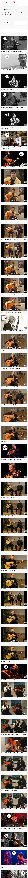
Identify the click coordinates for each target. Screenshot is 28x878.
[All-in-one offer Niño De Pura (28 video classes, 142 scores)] (14, 829)
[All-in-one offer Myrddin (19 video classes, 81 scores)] (14, 848)
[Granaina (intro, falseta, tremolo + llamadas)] (14, 368)
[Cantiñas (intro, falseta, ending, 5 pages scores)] (14, 203)
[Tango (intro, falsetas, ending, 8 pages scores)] (14, 257)
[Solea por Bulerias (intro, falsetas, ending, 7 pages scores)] (14, 239)
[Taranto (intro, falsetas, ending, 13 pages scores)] (14, 294)
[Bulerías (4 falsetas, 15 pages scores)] (14, 184)
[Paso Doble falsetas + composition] (14, 515)
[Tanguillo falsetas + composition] (14, 497)
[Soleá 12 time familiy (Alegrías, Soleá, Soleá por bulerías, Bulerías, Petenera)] (14, 127)
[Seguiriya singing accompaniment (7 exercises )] (14, 716)
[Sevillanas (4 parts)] (14, 772)
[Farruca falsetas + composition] (14, 570)
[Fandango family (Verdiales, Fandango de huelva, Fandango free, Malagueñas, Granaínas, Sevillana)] (14, 108)
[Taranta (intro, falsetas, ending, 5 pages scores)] (14, 312)
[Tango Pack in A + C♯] (14, 423)
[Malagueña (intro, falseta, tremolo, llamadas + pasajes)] (14, 350)
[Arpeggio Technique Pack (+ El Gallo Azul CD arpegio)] (14, 625)
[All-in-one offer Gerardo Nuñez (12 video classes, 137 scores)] (14, 460)
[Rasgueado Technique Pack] (14, 661)
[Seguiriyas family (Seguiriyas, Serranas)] (14, 89)
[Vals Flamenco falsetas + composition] (14, 534)
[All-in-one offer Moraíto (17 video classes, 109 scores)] (14, 679)
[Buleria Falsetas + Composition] (14, 606)
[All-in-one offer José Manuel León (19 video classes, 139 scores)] (14, 866)
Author (2, 28)
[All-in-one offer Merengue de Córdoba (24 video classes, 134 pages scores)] (14, 147)
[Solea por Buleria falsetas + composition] (14, 552)
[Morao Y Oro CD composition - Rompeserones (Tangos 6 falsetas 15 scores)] (14, 809)
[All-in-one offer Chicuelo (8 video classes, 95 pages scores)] (14, 166)
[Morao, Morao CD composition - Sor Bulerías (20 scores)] (14, 734)
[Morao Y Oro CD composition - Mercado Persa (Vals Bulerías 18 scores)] (14, 753)
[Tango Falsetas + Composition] (14, 588)
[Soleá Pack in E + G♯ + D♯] (14, 441)
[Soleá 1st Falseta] (14, 479)
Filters (5, 22)
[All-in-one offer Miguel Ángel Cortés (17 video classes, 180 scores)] (14, 331)
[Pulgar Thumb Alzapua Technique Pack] (14, 643)
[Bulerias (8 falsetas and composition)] (14, 790)
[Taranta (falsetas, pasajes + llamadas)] (14, 386)
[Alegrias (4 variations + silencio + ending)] (14, 221)
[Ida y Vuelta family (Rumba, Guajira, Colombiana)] (14, 51)
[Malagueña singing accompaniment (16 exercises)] (14, 698)
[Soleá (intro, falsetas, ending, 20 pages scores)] (14, 276)
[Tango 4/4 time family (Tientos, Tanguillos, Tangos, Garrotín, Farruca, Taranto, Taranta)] (14, 70)
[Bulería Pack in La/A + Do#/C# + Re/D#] (14, 405)
